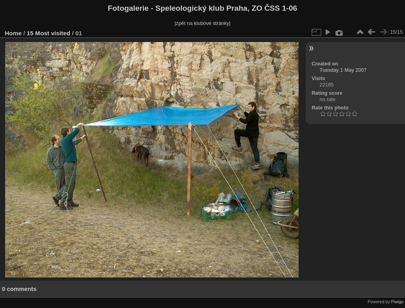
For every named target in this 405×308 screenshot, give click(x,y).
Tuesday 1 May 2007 (343, 70)
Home (13, 33)
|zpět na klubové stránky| (202, 23)
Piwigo (397, 301)
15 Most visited (48, 33)
